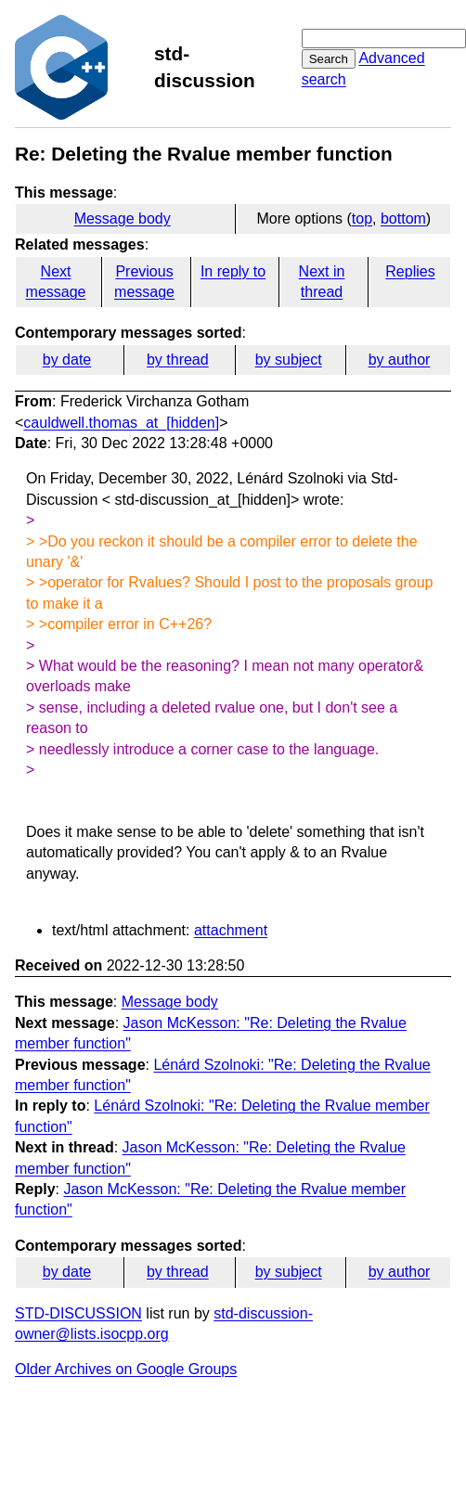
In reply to (233, 271)
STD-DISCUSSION (78, 1313)
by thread (178, 359)
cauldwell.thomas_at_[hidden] (121, 423)
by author (400, 359)
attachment (230, 930)
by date (67, 359)
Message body (122, 218)
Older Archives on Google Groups (126, 1369)
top (362, 218)
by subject (288, 359)
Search (328, 59)
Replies (409, 271)
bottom (403, 218)
